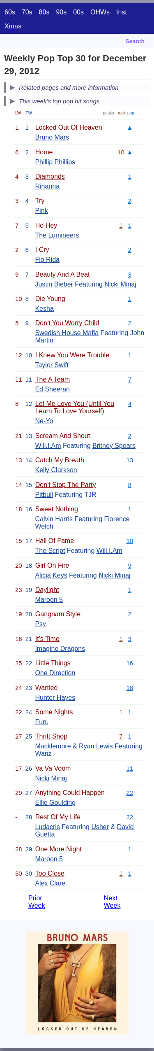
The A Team (52, 379)
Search (135, 41)
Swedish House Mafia (67, 332)
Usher (100, 826)
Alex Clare (50, 883)
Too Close (49, 873)
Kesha (44, 308)
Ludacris (47, 826)
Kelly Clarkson (56, 469)
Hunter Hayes (55, 697)
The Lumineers (57, 235)
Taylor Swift (52, 364)
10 (120, 152)
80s (44, 12)
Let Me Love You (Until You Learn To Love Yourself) (74, 407)
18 (129, 687)
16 (129, 662)
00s (78, 12)
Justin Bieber (54, 284)
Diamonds (50, 176)
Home (44, 152)
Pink (41, 210)
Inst (121, 12)
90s (61, 12)
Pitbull (44, 494)
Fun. (41, 721)
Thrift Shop (51, 736)
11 (129, 768)
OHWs (100, 12)
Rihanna (47, 186)
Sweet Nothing (56, 509)
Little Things (53, 662)
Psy (40, 623)
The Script (50, 550)
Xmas (13, 26)
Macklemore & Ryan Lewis (74, 746)
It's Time (47, 638)
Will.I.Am (48, 445)
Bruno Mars (52, 137)
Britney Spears (114, 445)
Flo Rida (47, 259)
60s (10, 12)
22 (129, 792)
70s (27, 12)
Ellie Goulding (55, 802)
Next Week (112, 902)
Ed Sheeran (52, 389)
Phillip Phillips (55, 161)
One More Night (58, 849)
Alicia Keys (51, 575)
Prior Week (36, 902)
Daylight (47, 589)
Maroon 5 (49, 599)
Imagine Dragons (60, 648)
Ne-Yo (44, 420)
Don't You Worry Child (67, 322)
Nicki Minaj (120, 284)
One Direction (55, 672)
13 (129, 460)
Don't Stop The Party (65, 484)
